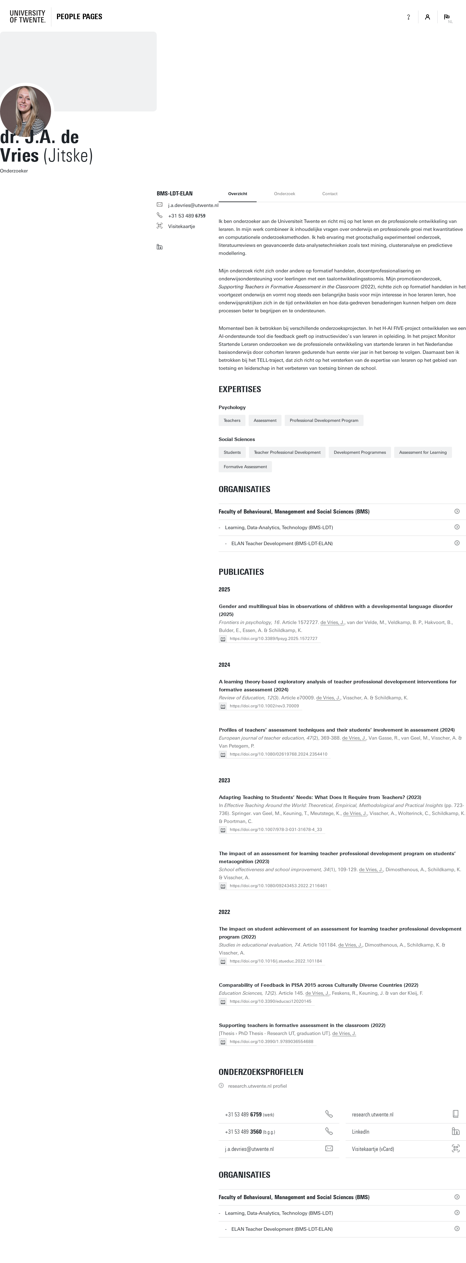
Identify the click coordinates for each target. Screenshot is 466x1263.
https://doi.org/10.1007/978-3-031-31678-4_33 (276, 829)
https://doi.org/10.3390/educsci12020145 (271, 1001)
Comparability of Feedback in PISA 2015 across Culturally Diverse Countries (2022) (318, 985)
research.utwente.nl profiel (257, 1086)
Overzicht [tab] (237, 193)
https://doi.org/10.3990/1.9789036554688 (271, 1041)
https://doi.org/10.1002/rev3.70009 (264, 706)
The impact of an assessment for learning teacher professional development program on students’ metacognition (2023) (337, 857)
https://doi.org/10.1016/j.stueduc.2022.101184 (276, 961)
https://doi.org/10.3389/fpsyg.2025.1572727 (274, 638)
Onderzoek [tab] (284, 193)
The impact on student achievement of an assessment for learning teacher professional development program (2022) (340, 933)
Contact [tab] (329, 193)
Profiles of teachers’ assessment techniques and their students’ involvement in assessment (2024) (337, 730)
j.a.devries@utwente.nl (193, 205)
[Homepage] (79, 16)
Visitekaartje (181, 226)
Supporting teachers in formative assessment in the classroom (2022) (302, 1025)
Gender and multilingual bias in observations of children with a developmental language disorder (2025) (336, 610)
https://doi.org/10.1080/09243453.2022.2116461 (278, 885)
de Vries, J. (332, 622)
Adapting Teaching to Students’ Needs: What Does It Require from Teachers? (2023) (320, 797)
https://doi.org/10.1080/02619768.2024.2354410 (278, 754)
